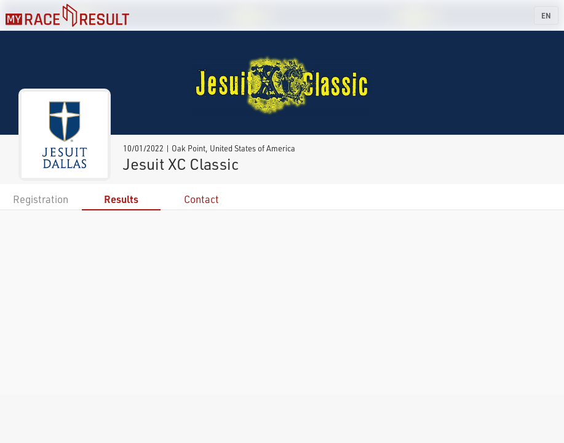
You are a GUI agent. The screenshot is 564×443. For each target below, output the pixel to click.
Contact (201, 199)
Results (121, 199)
